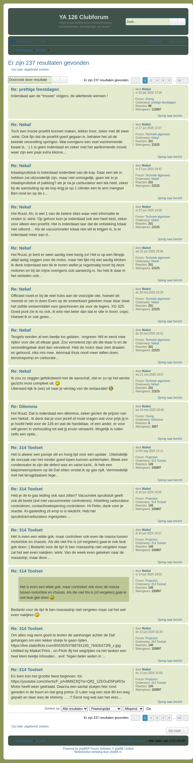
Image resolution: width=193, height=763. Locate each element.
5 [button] (169, 80)
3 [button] (157, 80)
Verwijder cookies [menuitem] (132, 740)
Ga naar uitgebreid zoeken (30, 69)
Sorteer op (52, 708)
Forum (41, 740)
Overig (149, 99)
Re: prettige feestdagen (35, 89)
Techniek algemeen (157, 134)
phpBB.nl (115, 751)
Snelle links (24, 41)
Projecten (151, 457)
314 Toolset (158, 460)
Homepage (24, 740)
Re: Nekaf (21, 124)
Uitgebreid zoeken (181, 21)
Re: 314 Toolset (27, 447)
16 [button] (179, 80)
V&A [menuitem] (43, 41)
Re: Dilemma (24, 406)
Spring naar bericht (170, 115)
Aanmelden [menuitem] (177, 41)
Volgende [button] (185, 80)
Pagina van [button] (135, 80)
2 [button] (151, 80)
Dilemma (157, 419)
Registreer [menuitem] (155, 41)
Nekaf (155, 137)
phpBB (83, 748)
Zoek (173, 21)
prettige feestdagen (163, 102)
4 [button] (163, 80)
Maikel (146, 89)
